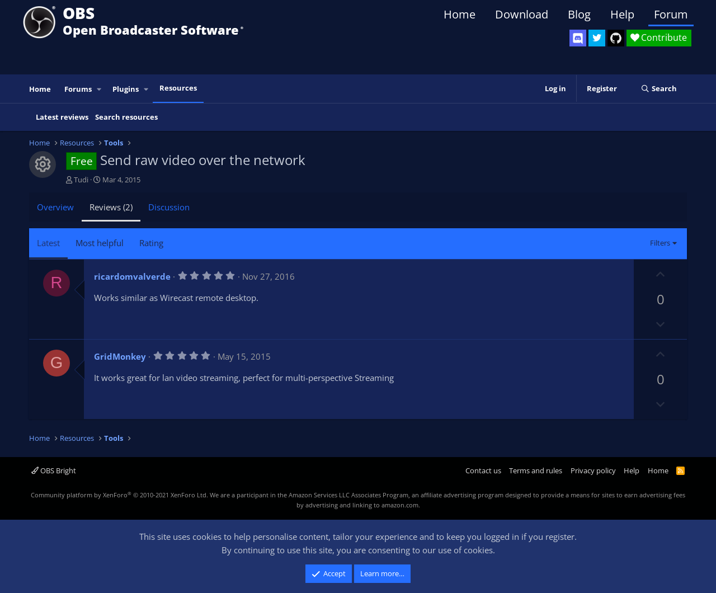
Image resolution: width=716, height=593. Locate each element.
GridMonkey (120, 356)
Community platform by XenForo (119, 495)
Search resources (126, 117)
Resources (178, 88)
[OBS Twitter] (596, 38)
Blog (579, 14)
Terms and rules (535, 470)
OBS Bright (53, 470)
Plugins (125, 89)
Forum (671, 14)
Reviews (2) (111, 207)
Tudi (81, 180)
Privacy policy (593, 470)
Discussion (169, 207)
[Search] (658, 89)
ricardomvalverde (132, 276)
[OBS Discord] (577, 38)
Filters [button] (660, 243)
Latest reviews (62, 117)
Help (622, 14)
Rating (151, 242)
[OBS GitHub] (615, 38)
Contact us (483, 470)
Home (459, 14)
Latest (48, 242)
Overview (55, 207)
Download (521, 14)
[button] (99, 89)
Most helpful (100, 242)
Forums (78, 89)
